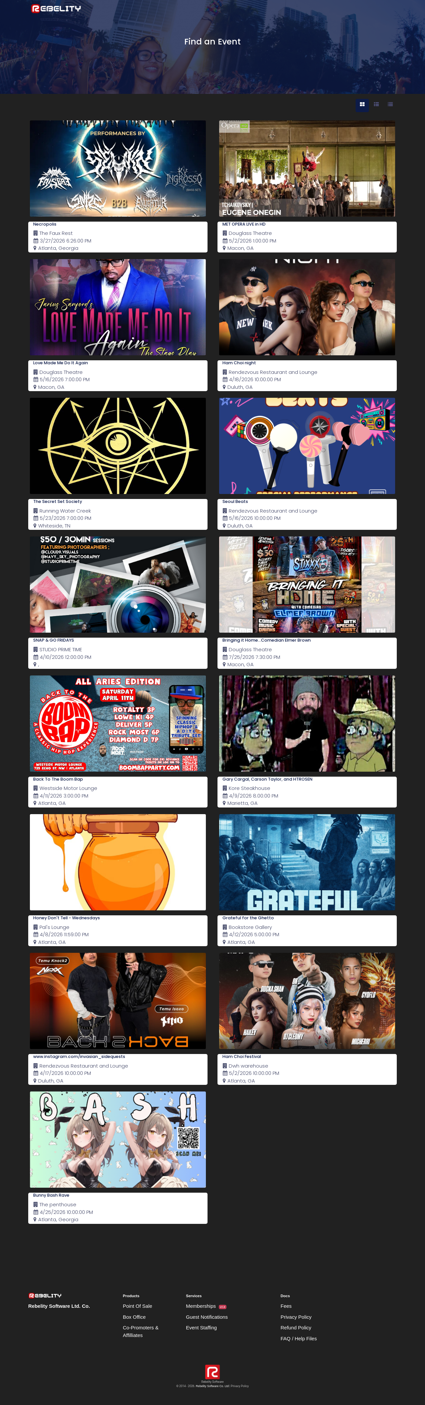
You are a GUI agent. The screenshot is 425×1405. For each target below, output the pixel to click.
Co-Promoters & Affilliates (141, 1331)
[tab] (362, 105)
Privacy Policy (296, 1317)
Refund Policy (296, 1327)
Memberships (206, 1306)
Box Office (134, 1317)
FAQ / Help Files (299, 1338)
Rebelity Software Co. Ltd (212, 1386)
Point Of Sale (137, 1306)
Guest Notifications (207, 1317)
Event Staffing (201, 1327)
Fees (286, 1306)
